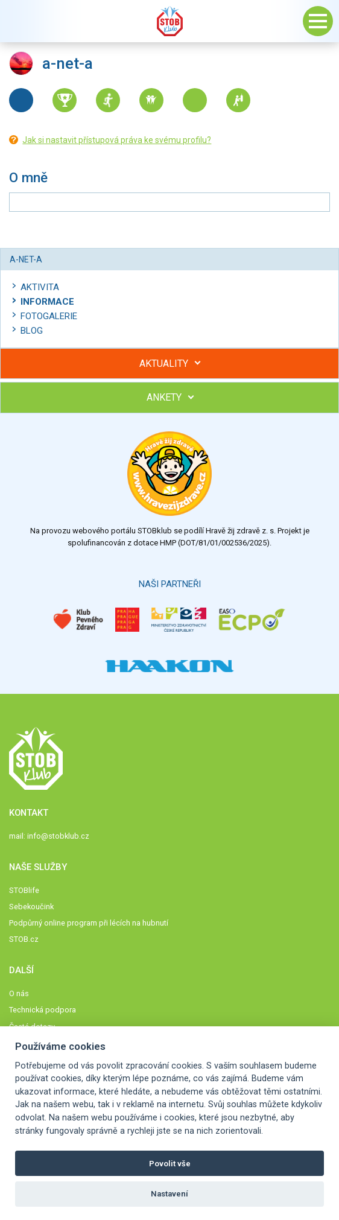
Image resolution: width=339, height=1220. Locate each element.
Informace (47, 301)
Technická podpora (42, 1009)
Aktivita (40, 287)
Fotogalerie (49, 316)
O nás (19, 993)
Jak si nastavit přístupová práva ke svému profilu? (116, 140)
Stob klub (169, 21)
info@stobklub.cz (58, 835)
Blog (32, 330)
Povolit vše (170, 1163)
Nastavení (169, 1193)
